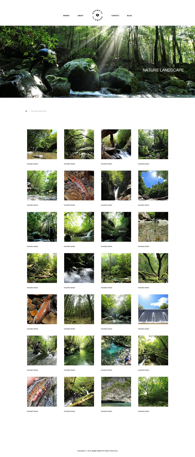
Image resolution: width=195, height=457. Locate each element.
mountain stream (31, 164)
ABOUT (78, 16)
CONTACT (113, 16)
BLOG (128, 16)
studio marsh (97, 451)
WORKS (66, 16)
